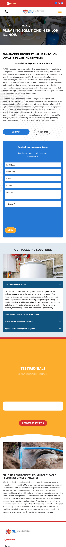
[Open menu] (60, 11)
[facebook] (56, 3)
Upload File (11, 204)
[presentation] (14, 217)
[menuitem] (33, 541)
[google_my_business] (62, 3)
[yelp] (59, 3)
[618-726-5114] (6, 13)
